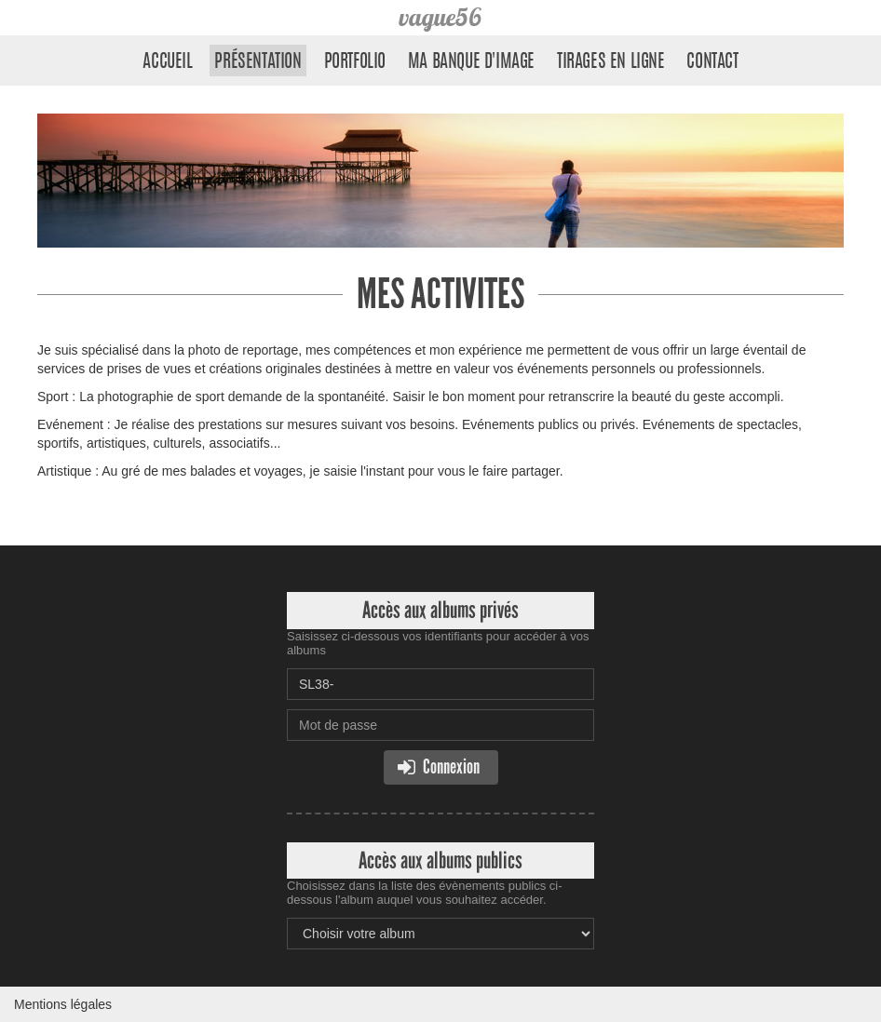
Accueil (167, 62)
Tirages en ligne (611, 62)
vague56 (440, 17)
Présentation (257, 62)
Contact (712, 62)
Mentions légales (63, 1004)
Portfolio (355, 62)
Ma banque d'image (471, 62)
